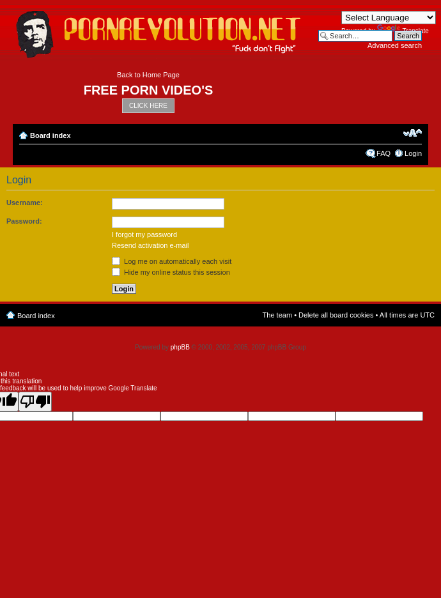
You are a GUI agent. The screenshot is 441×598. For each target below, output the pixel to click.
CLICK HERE (148, 105)
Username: (24, 202)
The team (277, 315)
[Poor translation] (35, 401)
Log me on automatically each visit (171, 261)
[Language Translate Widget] (388, 17)
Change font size (412, 133)
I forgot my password (144, 234)
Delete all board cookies (335, 315)
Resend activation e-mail (150, 245)
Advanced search (395, 45)
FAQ (383, 153)
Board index (50, 135)
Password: (24, 221)
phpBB (180, 347)
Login (413, 153)
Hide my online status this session (171, 272)
